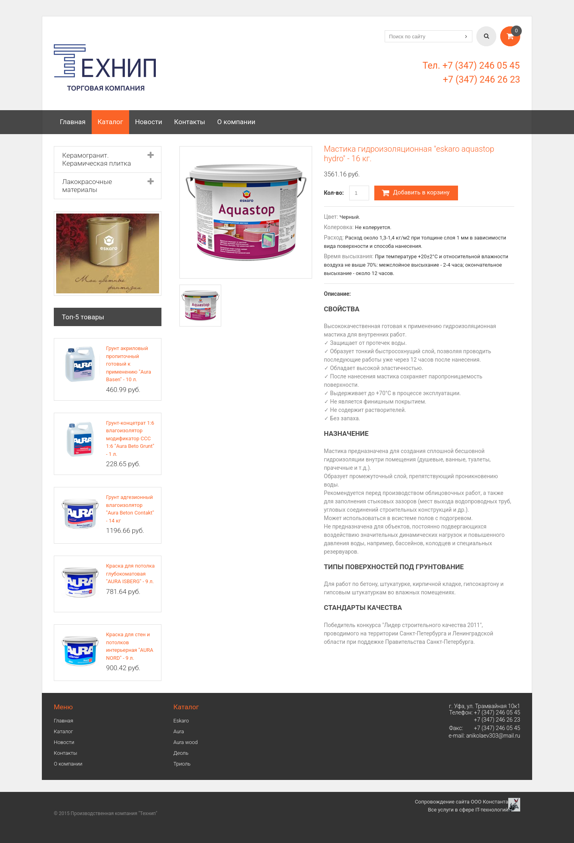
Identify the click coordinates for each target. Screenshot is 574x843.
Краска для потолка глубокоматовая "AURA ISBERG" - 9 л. (130, 573)
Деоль (181, 753)
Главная (73, 122)
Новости (148, 122)
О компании (236, 122)
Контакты (189, 122)
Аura (178, 731)
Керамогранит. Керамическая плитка (96, 159)
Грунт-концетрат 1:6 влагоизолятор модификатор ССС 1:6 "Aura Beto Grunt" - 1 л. (130, 438)
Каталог (110, 122)
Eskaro (181, 721)
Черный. (350, 217)
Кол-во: (334, 193)
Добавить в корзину (416, 193)
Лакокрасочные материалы (87, 186)
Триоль (182, 764)
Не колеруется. (373, 227)
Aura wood (185, 742)
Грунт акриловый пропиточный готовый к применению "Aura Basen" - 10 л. (128, 363)
